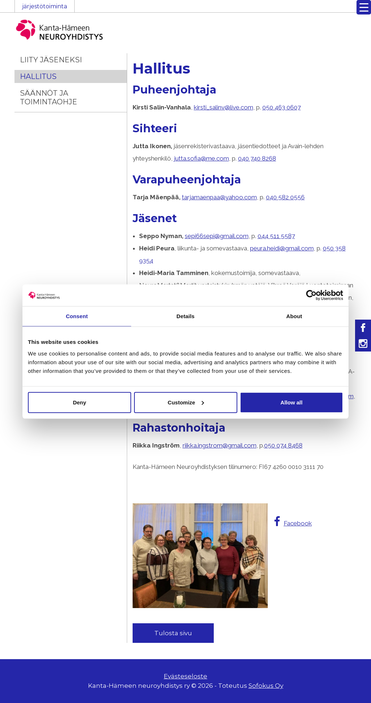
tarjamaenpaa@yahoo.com (219, 197)
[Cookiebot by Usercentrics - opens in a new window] (311, 295)
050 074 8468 (283, 445)
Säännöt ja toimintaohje (48, 97)
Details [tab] (185, 316)
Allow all (291, 402)
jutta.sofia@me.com (201, 158)
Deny (79, 402)
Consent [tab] (77, 316)
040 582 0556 (285, 197)
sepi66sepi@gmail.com (217, 236)
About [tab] (294, 316)
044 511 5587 (276, 236)
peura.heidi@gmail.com (282, 248)
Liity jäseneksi (51, 59)
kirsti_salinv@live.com (223, 107)
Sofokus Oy (266, 685)
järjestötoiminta (44, 6)
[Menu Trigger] (364, 7)
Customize (186, 402)
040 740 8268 (257, 158)
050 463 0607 (281, 107)
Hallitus (38, 76)
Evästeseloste (185, 676)
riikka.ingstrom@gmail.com (220, 445)
